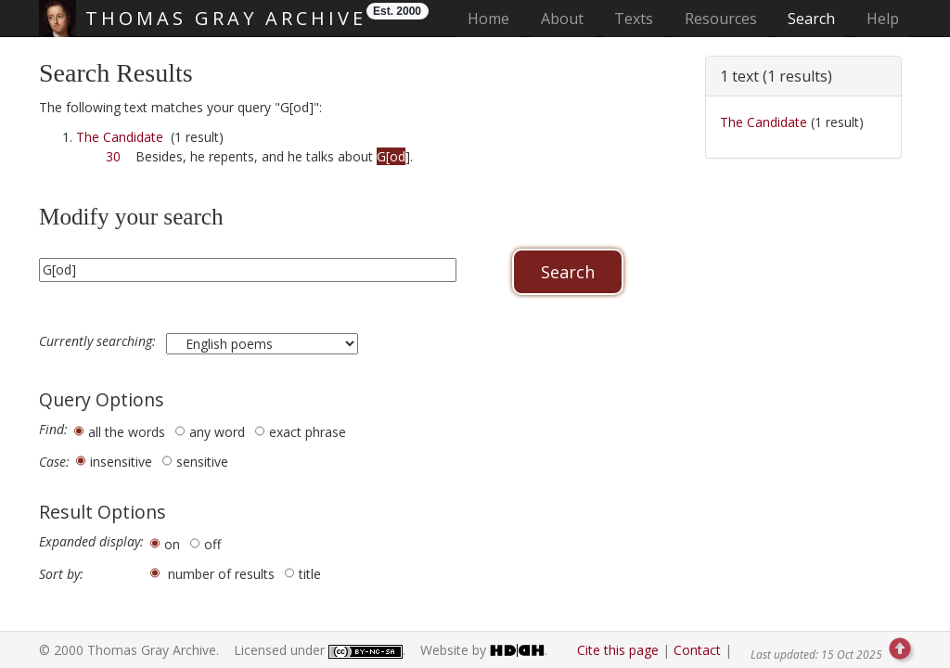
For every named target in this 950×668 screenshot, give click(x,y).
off (212, 544)
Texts (633, 18)
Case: (54, 462)
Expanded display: (91, 541)
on (172, 544)
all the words (126, 432)
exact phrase (307, 432)
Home (494, 18)
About (562, 18)
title (310, 574)
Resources (721, 18)
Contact (697, 650)
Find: (53, 429)
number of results (221, 574)
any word (217, 432)
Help (883, 18)
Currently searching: (99, 341)
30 (113, 156)
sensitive (202, 461)
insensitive (121, 461)
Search (811, 18)
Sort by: (61, 574)
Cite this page (618, 650)
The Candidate (119, 137)
